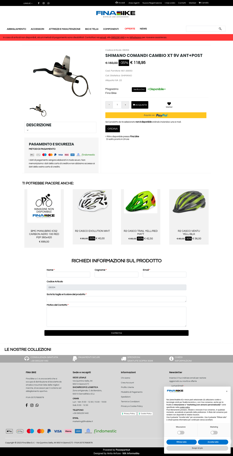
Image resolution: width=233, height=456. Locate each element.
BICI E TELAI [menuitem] (91, 29)
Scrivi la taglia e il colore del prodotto (66, 294)
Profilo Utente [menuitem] (127, 387)
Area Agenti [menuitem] (134, 3)
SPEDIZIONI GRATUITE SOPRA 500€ (140, 359)
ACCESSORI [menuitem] (37, 29)
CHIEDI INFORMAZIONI (183, 359)
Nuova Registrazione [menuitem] (152, 3)
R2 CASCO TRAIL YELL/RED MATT (141, 233)
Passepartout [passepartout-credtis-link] (123, 449)
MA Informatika (131, 453)
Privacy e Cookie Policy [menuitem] (132, 406)
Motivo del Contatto (58, 305)
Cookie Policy (146, 413)
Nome (51, 270)
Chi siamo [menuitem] (125, 378)
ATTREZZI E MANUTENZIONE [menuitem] (64, 29)
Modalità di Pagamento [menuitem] (132, 392)
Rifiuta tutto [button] (181, 442)
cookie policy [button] (185, 407)
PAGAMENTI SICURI (89, 357)
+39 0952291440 (81, 413)
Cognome (101, 270)
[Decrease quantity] (109, 105)
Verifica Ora (138, 89)
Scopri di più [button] (197, 448)
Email (146, 270)
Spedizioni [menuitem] (125, 397)
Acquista (140, 105)
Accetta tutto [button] (213, 442)
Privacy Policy (129, 413)
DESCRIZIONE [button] (60, 127)
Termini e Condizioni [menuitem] (130, 402)
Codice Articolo (55, 281)
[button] (220, 29)
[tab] (60, 127)
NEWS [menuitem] (143, 29)
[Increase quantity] (125, 105)
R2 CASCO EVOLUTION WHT (92, 231)
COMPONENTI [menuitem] (111, 29)
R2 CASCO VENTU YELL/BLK (189, 233)
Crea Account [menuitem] (127, 383)
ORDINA (113, 128)
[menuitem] (137, 409)
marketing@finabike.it (83, 421)
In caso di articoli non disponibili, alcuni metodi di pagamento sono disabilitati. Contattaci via (51, 37)
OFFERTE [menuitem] (130, 29)
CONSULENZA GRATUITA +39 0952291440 (44, 359)
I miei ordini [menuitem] (170, 3)
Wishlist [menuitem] (192, 3)
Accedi (120, 3)
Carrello (204, 3)
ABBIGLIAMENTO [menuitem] (16, 29)
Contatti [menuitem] (182, 3)
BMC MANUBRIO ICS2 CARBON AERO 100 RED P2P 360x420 (44, 234)
